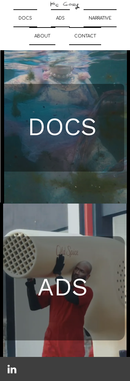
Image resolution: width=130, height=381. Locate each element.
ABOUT (42, 36)
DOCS (25, 18)
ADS (60, 18)
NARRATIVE (100, 18)
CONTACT (85, 36)
